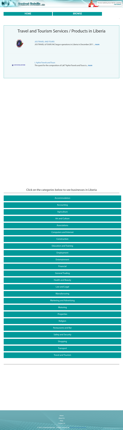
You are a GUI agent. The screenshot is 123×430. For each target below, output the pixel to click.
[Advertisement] (61, 98)
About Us (62, 418)
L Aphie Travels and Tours (45, 63)
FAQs (61, 421)
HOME (28, 14)
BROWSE (77, 14)
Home (62, 416)
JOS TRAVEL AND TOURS (44, 42)
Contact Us (61, 423)
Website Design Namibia (78, 427)
